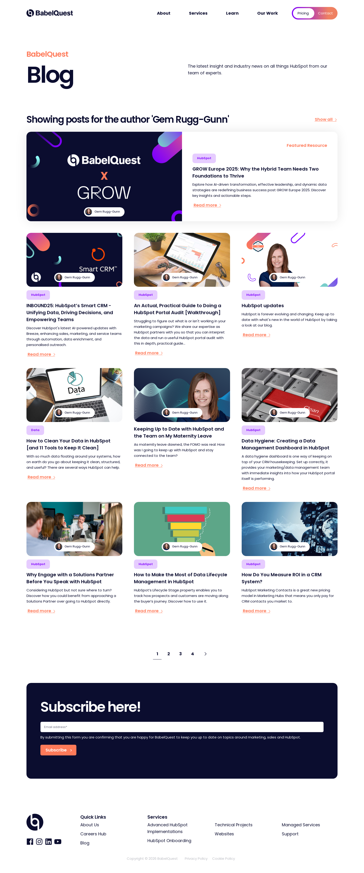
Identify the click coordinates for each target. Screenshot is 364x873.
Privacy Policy (196, 858)
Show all (326, 119)
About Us (89, 825)
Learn (232, 13)
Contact (325, 13)
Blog (84, 843)
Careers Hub (93, 834)
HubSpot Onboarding (169, 840)
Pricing (303, 13)
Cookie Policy (223, 858)
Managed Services (301, 825)
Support (290, 834)
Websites (224, 834)
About (163, 13)
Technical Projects (234, 825)
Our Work (267, 13)
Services (198, 13)
